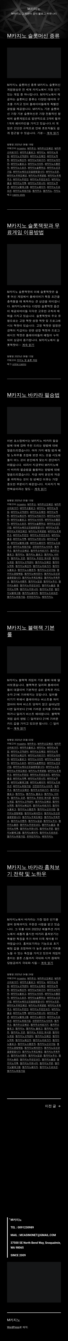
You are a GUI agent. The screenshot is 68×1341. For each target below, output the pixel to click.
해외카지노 (47, 596)
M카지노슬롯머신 (37, 167)
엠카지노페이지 (30, 593)
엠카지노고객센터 (24, 562)
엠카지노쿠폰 (46, 589)
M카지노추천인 (20, 179)
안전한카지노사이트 (42, 546)
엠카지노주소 (50, 581)
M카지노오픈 (52, 171)
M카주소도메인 (45, 148)
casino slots (18, 194)
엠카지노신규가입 (46, 569)
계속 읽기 (53, 133)
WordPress (13, 1327)
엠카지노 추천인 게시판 (39, 558)
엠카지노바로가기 (42, 566)
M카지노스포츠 (18, 167)
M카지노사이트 (35, 163)
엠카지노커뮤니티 (29, 589)
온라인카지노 (33, 596)
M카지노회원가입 (22, 190)
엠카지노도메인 (43, 562)
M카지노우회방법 (37, 175)
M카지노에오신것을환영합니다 (28, 171)
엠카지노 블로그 (34, 554)
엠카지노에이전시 (33, 573)
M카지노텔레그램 (19, 187)
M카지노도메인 (38, 156)
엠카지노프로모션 (49, 593)
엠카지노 (47, 190)
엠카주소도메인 (21, 550)
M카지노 (41, 152)
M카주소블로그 (27, 152)
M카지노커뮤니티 (37, 183)
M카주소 (31, 148)
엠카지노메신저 (23, 566)
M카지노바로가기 (37, 160)
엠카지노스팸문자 (27, 569)
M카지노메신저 (18, 160)
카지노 (57, 190)
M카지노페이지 (38, 187)
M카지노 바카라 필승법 (33, 395)
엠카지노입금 (35, 581)
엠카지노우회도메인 (32, 577)
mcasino (21, 148)
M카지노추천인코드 (40, 179)
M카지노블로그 (18, 163)
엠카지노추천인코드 (30, 585)
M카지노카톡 (19, 183)
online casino (19, 364)
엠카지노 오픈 (18, 558)
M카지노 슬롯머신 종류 (33, 36)
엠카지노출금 (48, 585)
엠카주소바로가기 (40, 550)
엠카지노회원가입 (16, 596)
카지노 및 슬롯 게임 (27, 360)
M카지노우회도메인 (17, 175)
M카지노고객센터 (19, 156)
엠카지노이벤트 (19, 581)
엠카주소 (36, 190)
